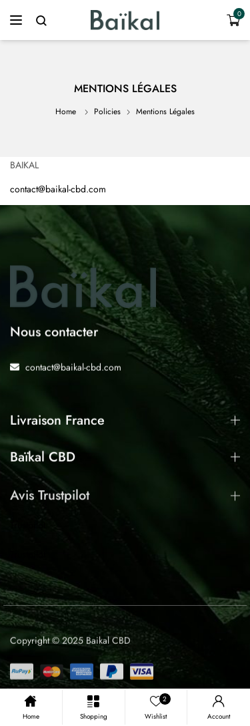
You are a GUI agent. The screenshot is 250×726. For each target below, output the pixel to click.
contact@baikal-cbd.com (58, 189)
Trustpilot (27, 525)
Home (65, 112)
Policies (107, 112)
